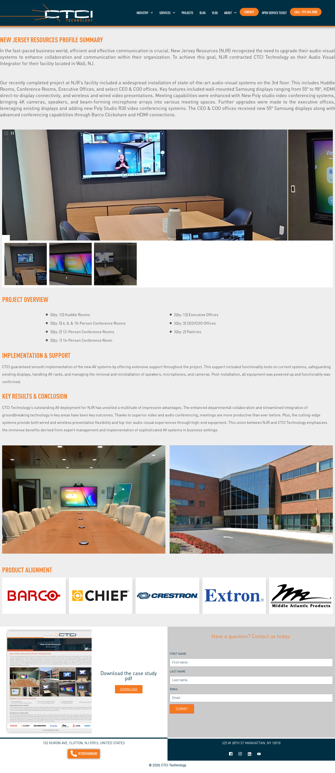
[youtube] (259, 754)
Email (174, 689)
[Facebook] (231, 754)
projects (187, 13)
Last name (177, 671)
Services (167, 13)
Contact (249, 12)
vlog (215, 13)
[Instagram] (240, 754)
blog (203, 13)
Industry (145, 13)
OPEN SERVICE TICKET (274, 13)
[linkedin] (249, 754)
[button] (144, 13)
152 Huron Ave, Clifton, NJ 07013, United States (84, 743)
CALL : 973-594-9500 (305, 12)
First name (178, 653)
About (230, 13)
